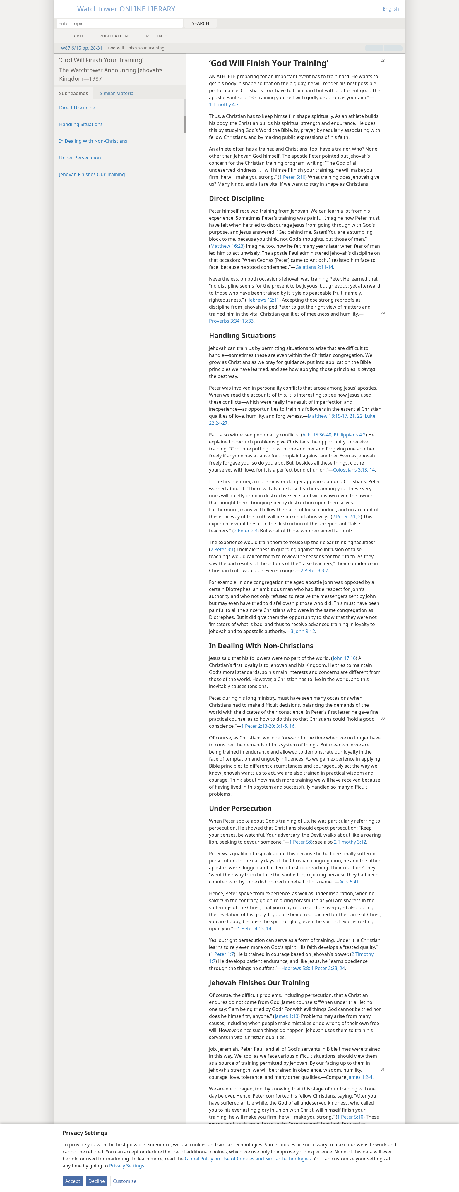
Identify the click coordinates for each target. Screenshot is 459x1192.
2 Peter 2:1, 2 (346, 516)
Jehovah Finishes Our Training (92, 174)
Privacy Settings (126, 1165)
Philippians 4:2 (349, 434)
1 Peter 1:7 (222, 954)
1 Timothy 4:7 (224, 104)
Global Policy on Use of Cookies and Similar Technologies (248, 1158)
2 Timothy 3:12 (350, 842)
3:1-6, (281, 726)
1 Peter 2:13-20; (258, 726)
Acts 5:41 (349, 881)
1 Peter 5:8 (301, 842)
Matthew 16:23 (226, 246)
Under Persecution (80, 157)
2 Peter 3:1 (222, 549)
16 (291, 726)
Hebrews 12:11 (262, 300)
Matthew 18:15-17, (328, 416)
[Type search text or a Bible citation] (117, 23)
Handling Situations (81, 124)
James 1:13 (286, 1016)
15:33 (247, 321)
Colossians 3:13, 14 (354, 470)
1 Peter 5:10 (292, 177)
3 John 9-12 (303, 631)
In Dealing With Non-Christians (93, 141)
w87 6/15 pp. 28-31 (78, 48)
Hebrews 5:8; (295, 968)
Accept (72, 1181)
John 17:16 (344, 658)
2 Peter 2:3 (245, 530)
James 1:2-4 (359, 1077)
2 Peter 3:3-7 (314, 570)
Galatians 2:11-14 (314, 267)
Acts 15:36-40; (317, 434)
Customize (124, 1181)
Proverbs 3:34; (225, 321)
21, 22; (356, 416)
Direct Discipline (77, 107)
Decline (96, 1181)
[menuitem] (398, 23)
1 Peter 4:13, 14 (254, 928)
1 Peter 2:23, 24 (327, 968)
